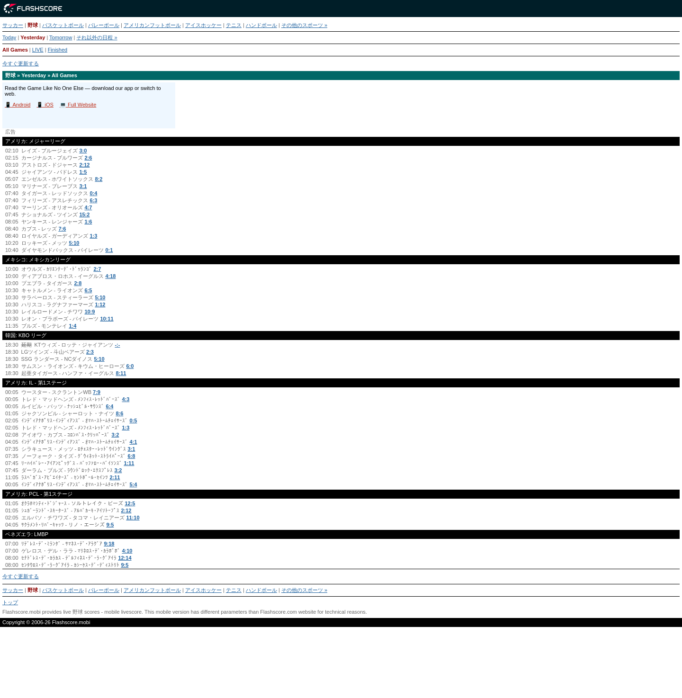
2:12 (84, 165)
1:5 (83, 172)
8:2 (98, 179)
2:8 (77, 283)
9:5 (110, 525)
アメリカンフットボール (152, 25)
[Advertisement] (341, 666)
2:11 (114, 477)
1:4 (72, 326)
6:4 (109, 406)
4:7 (88, 207)
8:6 (119, 413)
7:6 (62, 229)
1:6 (88, 221)
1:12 (100, 304)
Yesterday (32, 37)
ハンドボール (261, 25)
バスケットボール (63, 25)
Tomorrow (60, 37)
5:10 (74, 243)
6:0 (130, 366)
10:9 (89, 311)
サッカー (12, 25)
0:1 (109, 250)
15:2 (84, 214)
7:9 (96, 392)
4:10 (127, 551)
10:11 (106, 319)
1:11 (129, 463)
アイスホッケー (203, 25)
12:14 (124, 558)
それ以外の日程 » (96, 37)
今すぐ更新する (20, 63)
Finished (58, 50)
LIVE (38, 50)
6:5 (88, 290)
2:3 (90, 352)
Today (9, 37)
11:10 (132, 517)
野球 (32, 25)
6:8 (131, 456)
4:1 (133, 442)
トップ (10, 602)
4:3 (125, 399)
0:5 (133, 420)
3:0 (83, 150)
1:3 (93, 236)
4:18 (110, 276)
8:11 (121, 373)
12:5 (130, 503)
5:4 (133, 484)
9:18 (109, 543)
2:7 (97, 269)
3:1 (83, 186)
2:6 (88, 158)
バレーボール (103, 25)
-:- (117, 345)
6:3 (93, 200)
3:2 (115, 435)
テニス (234, 25)
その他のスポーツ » (304, 25)
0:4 (93, 193)
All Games (15, 50)
